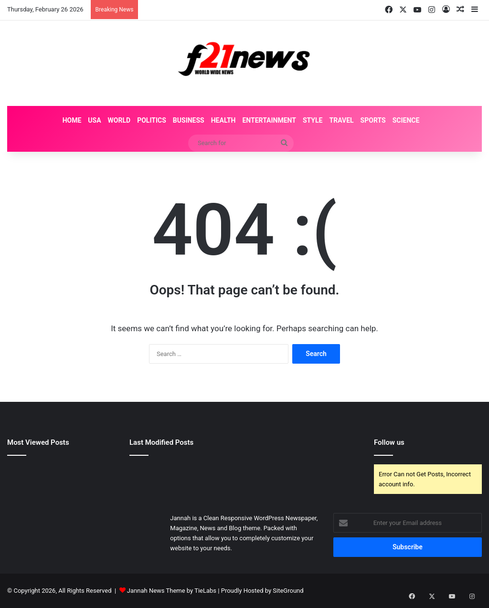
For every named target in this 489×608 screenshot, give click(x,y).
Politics (151, 120)
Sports (373, 120)
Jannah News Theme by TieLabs (171, 590)
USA (94, 120)
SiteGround (288, 590)
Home (72, 120)
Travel (342, 120)
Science (406, 120)
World (119, 120)
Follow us (389, 442)
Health (223, 120)
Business (188, 120)
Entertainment (269, 120)
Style (313, 120)
